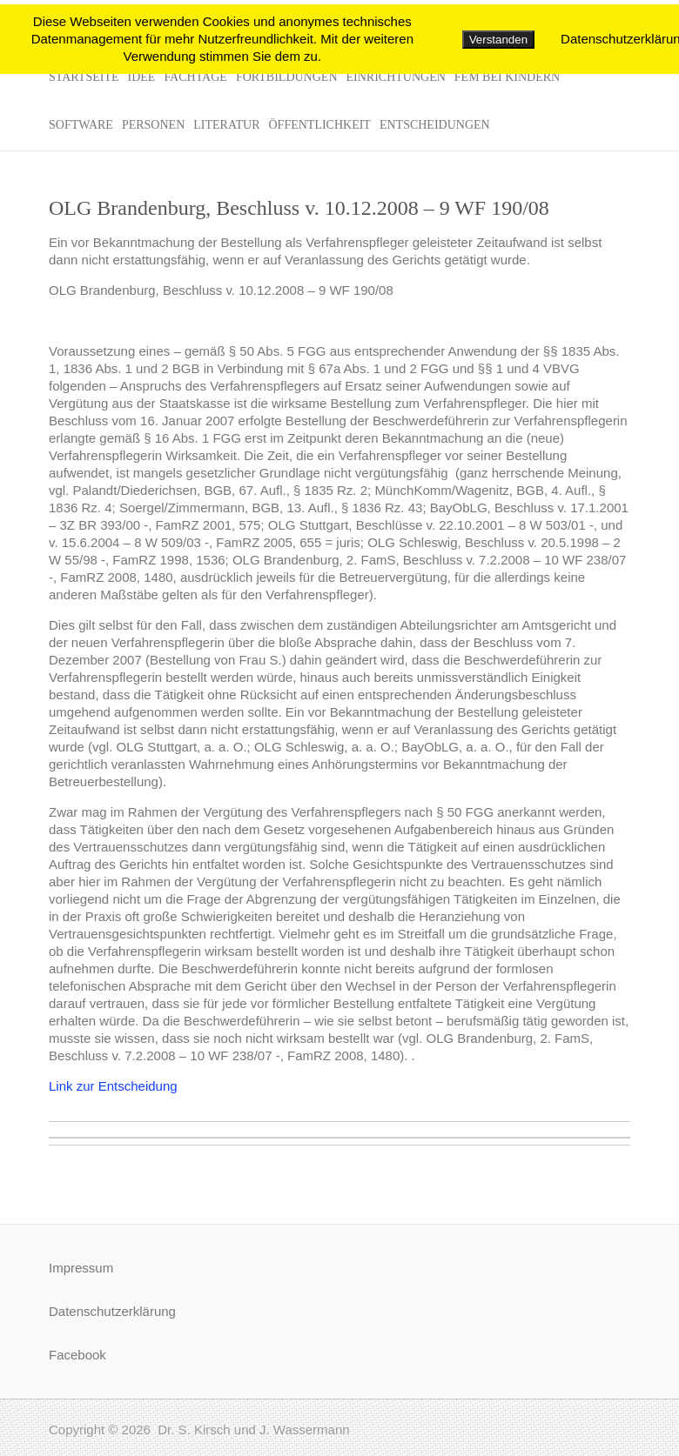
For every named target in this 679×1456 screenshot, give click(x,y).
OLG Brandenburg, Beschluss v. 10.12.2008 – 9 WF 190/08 (299, 208)
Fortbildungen (287, 76)
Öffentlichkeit (319, 124)
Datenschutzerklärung (112, 1311)
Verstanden (498, 39)
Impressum (81, 1267)
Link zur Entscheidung (113, 1086)
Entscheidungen (435, 124)
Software (81, 124)
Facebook (77, 1354)
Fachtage (195, 76)
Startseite (83, 76)
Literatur (226, 124)
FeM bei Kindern (507, 76)
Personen (153, 124)
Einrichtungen (396, 76)
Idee (141, 76)
